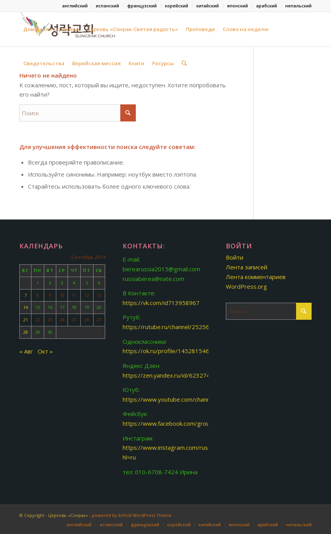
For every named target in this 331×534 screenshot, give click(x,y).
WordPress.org (246, 286)
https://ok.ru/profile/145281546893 (171, 351)
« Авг (26, 351)
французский (142, 6)
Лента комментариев (256, 277)
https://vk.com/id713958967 (161, 303)
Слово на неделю (246, 29)
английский (75, 6)
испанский (107, 6)
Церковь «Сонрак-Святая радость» (132, 29)
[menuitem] (75, 6)
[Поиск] (184, 63)
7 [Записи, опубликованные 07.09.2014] (25, 295)
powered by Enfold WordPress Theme (132, 515)
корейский (176, 6)
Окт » (45, 351)
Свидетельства (43, 63)
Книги (136, 63)
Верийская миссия (96, 63)
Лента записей (246, 267)
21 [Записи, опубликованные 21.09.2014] (25, 319)
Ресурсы (163, 63)
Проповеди (200, 29)
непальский (298, 6)
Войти (234, 257)
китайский (207, 6)
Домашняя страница (51, 29)
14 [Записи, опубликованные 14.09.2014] (25, 307)
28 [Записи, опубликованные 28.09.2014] (25, 332)
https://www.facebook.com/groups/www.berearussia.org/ (200, 423)
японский (237, 6)
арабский (266, 6)
